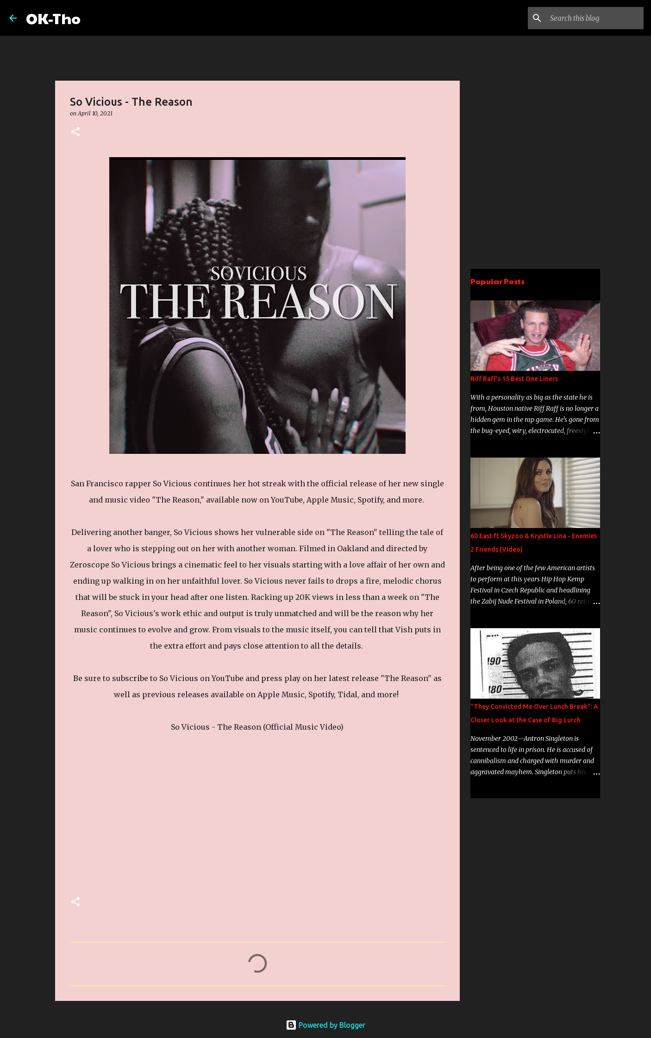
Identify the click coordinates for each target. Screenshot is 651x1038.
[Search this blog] (595, 18)
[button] (75, 132)
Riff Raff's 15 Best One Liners (514, 378)
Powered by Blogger (325, 1025)
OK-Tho (53, 17)
